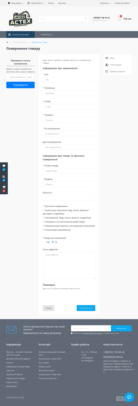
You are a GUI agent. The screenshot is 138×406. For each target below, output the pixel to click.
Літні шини (44, 362)
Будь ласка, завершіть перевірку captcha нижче (61, 288)
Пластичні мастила (47, 378)
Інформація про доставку (18, 366)
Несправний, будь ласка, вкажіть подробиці (67, 217)
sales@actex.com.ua (113, 356)
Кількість (47, 192)
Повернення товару (15, 378)
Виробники (11, 386)
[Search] (86, 18)
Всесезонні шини (47, 370)
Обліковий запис (20, 42)
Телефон (48, 115)
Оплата (51, 3)
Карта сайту (12, 382)
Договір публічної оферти (93, 333)
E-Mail (47, 101)
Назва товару (50, 165)
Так (48, 242)
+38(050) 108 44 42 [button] (114, 352)
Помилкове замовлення (56, 229)
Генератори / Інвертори (50, 374)
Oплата (9, 362)
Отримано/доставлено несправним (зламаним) (69, 225)
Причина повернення (55, 206)
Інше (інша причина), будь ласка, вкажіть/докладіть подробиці (66, 212)
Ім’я (45, 74)
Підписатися (121, 328)
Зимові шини (45, 366)
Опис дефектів (50, 249)
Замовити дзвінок (100, 20)
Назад (48, 308)
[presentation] (63, 295)
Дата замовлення (52, 142)
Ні (56, 242)
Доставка (62, 3)
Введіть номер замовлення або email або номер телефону (20, 70)
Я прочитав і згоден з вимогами (96, 333)
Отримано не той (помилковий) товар (64, 221)
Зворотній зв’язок (14, 374)
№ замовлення (51, 128)
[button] (4, 189)
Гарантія (10, 370)
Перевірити (20, 85)
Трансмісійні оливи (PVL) (50, 358)
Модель (48, 179)
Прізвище (49, 87)
